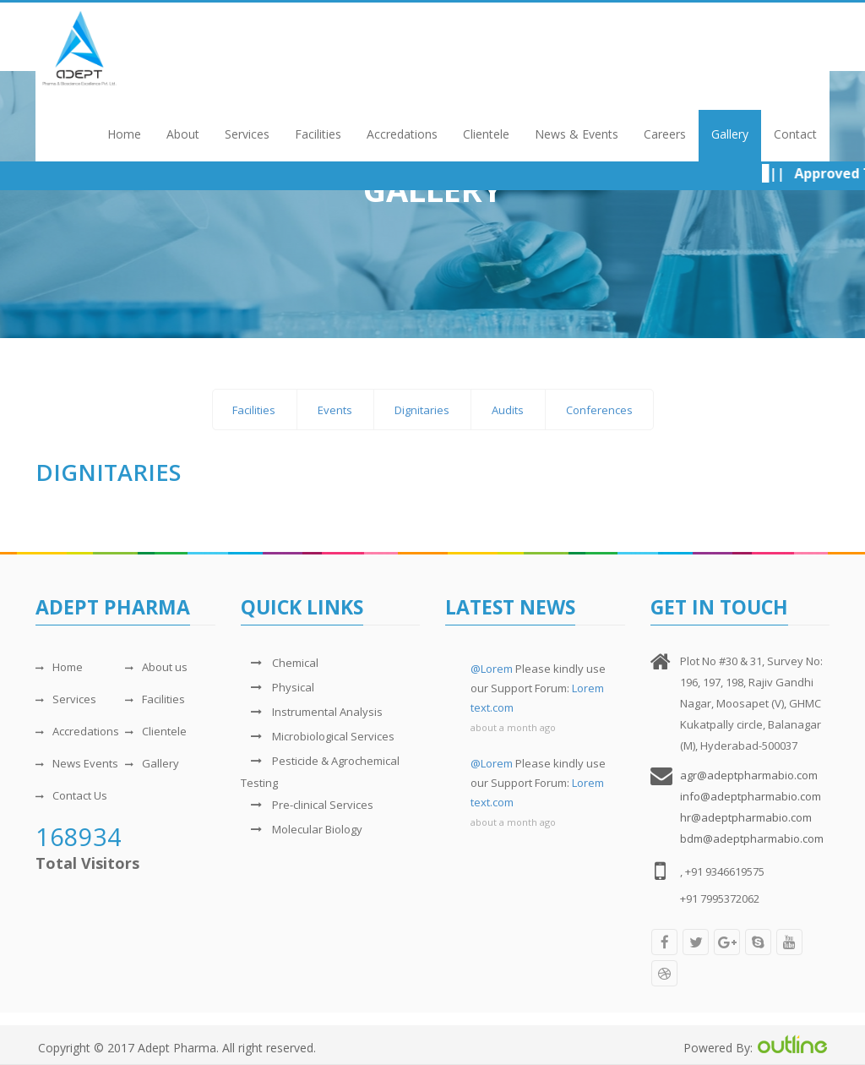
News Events (76, 763)
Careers (665, 134)
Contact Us (71, 795)
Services (247, 134)
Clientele (486, 134)
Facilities (318, 134)
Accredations (402, 134)
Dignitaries (421, 410)
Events (335, 410)
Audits (508, 410)
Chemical (279, 662)
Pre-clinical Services (307, 804)
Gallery (729, 134)
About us (156, 666)
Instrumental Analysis (312, 711)
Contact (795, 134)
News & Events (576, 134)
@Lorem (492, 668)
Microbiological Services (317, 736)
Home (124, 134)
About (182, 134)
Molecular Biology (301, 829)
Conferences (599, 410)
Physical (277, 687)
